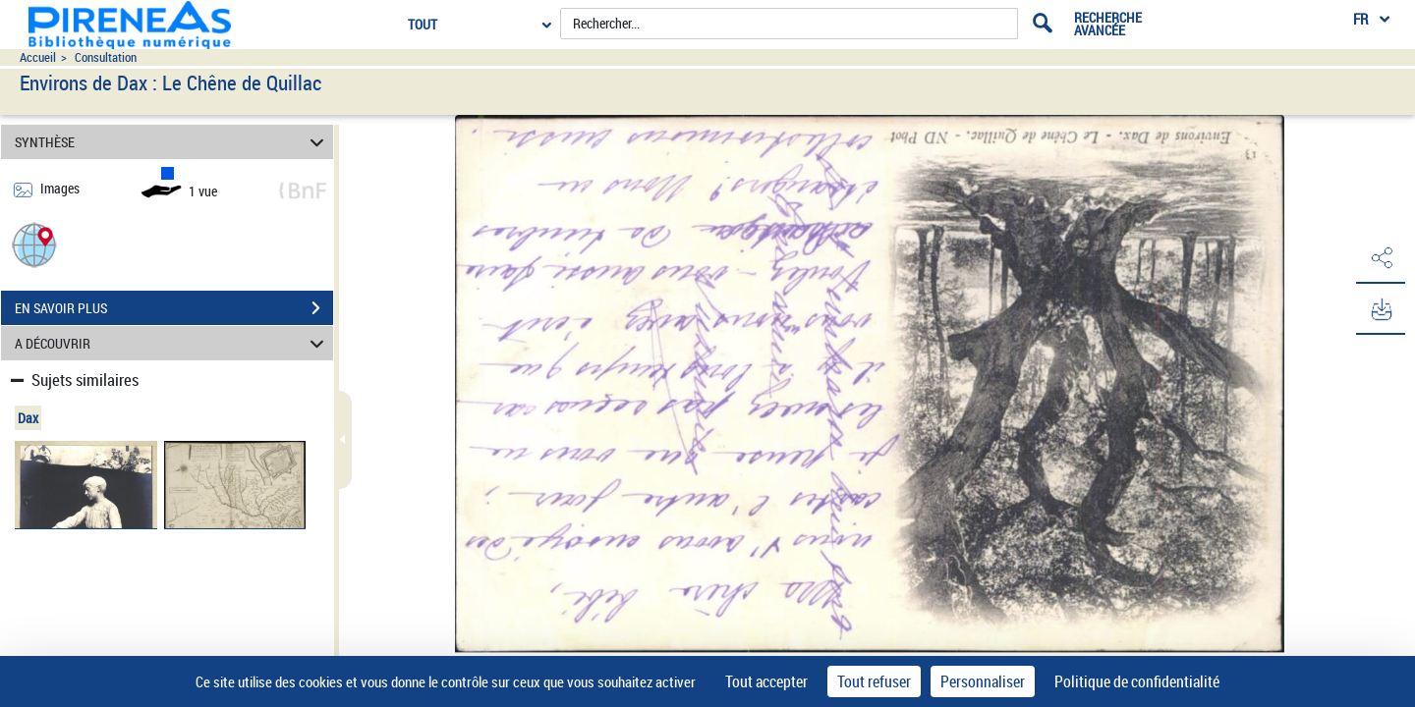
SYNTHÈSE (172, 142)
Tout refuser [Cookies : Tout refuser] (874, 681)
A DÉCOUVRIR (172, 343)
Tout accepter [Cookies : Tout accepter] (766, 681)
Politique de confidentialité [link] (1136, 681)
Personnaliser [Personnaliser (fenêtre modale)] (982, 681)
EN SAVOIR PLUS (174, 308)
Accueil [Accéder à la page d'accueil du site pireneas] (38, 57)
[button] (34, 244)
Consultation (106, 57)
